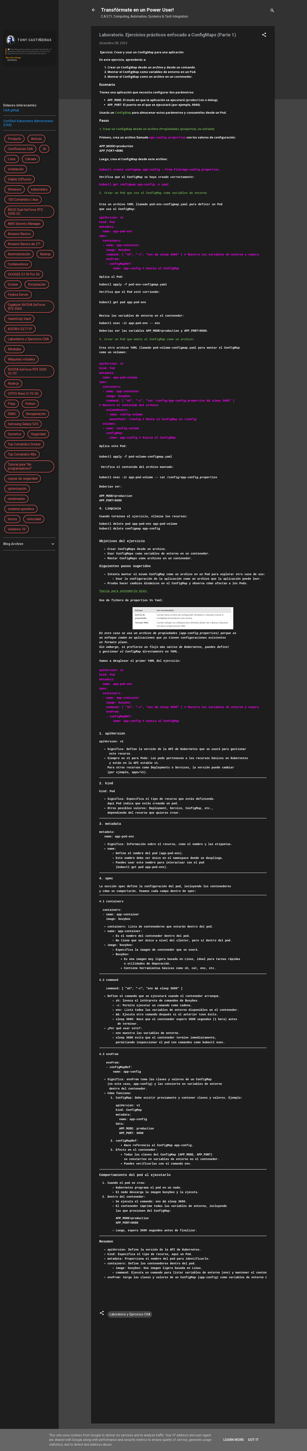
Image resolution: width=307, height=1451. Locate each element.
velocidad (34, 519)
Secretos (14, 434)
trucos (12, 519)
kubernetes (39, 189)
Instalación (16, 169)
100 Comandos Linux (23, 199)
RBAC (12, 414)
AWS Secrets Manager (24, 224)
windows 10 (16, 529)
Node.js (13, 383)
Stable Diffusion (19, 179)
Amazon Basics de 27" (24, 244)
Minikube (14, 349)
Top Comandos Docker (24, 444)
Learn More (233, 1440)
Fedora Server (18, 295)
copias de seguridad (22, 478)
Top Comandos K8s (22, 454)
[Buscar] (272, 11)
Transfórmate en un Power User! (137, 10)
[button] (264, 35)
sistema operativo (21, 509)
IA (44, 149)
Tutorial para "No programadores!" (20, 466)
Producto (14, 139)
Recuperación (36, 414)
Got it (253, 1440)
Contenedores (18, 264)
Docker (13, 284)
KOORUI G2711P (20, 329)
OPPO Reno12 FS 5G (23, 394)
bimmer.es (12, 60)
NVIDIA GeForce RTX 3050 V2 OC (27, 371)
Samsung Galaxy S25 (23, 424)
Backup (45, 254)
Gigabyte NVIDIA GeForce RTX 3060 (26, 307)
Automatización (19, 254)
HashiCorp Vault (19, 319)
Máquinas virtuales (21, 359)
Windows (14, 189)
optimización (17, 489)
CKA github (11, 110)
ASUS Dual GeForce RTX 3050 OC (25, 212)
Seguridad (38, 434)
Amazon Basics (19, 234)
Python (30, 404)
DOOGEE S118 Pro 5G (24, 274)
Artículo (36, 139)
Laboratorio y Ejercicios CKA (129, 1313)
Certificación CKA (20, 149)
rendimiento (16, 499)
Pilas (11, 404)
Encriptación (37, 284)
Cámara (30, 159)
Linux (11, 159)
